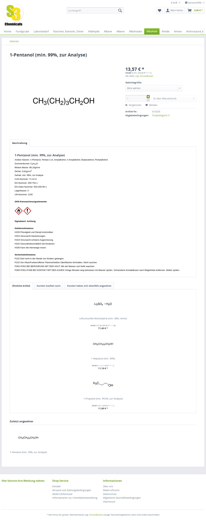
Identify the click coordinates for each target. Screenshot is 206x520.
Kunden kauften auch (49, 285)
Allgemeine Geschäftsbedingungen (122, 497)
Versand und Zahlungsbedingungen (71, 490)
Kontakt (56, 486)
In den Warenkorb (173, 98)
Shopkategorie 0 (160, 115)
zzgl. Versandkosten (144, 76)
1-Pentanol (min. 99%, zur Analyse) (28, 452)
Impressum (109, 501)
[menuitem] (95, 10)
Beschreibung (19, 143)
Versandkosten (96, 514)
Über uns (108, 486)
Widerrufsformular (62, 494)
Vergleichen (133, 105)
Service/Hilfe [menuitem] (193, 2)
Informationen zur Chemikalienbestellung (74, 497)
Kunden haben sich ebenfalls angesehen (89, 285)
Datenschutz (110, 494)
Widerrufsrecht (111, 490)
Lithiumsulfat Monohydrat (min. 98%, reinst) (103, 318)
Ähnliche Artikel (21, 285)
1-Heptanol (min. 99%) (103, 358)
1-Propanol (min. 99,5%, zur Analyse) (103, 398)
